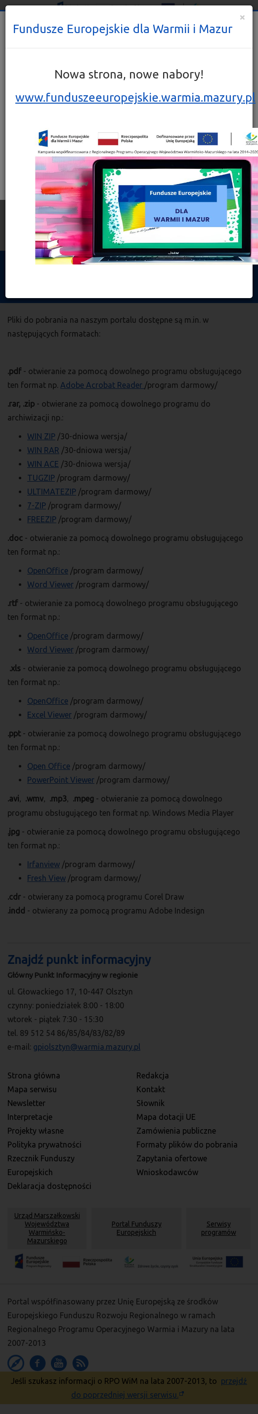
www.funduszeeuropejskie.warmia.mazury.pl (135, 97)
